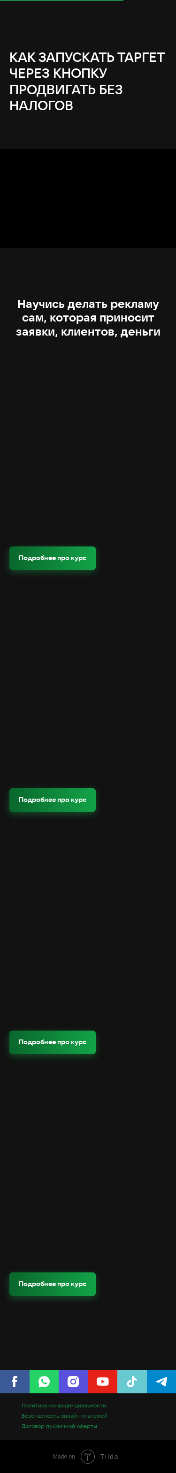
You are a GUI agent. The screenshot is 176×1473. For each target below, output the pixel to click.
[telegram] (161, 1381)
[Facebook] (15, 1381)
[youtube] (103, 1381)
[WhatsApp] (44, 1381)
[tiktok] (132, 1381)
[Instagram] (73, 1381)
